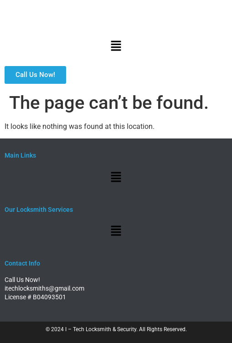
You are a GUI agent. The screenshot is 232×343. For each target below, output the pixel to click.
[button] (116, 46)
